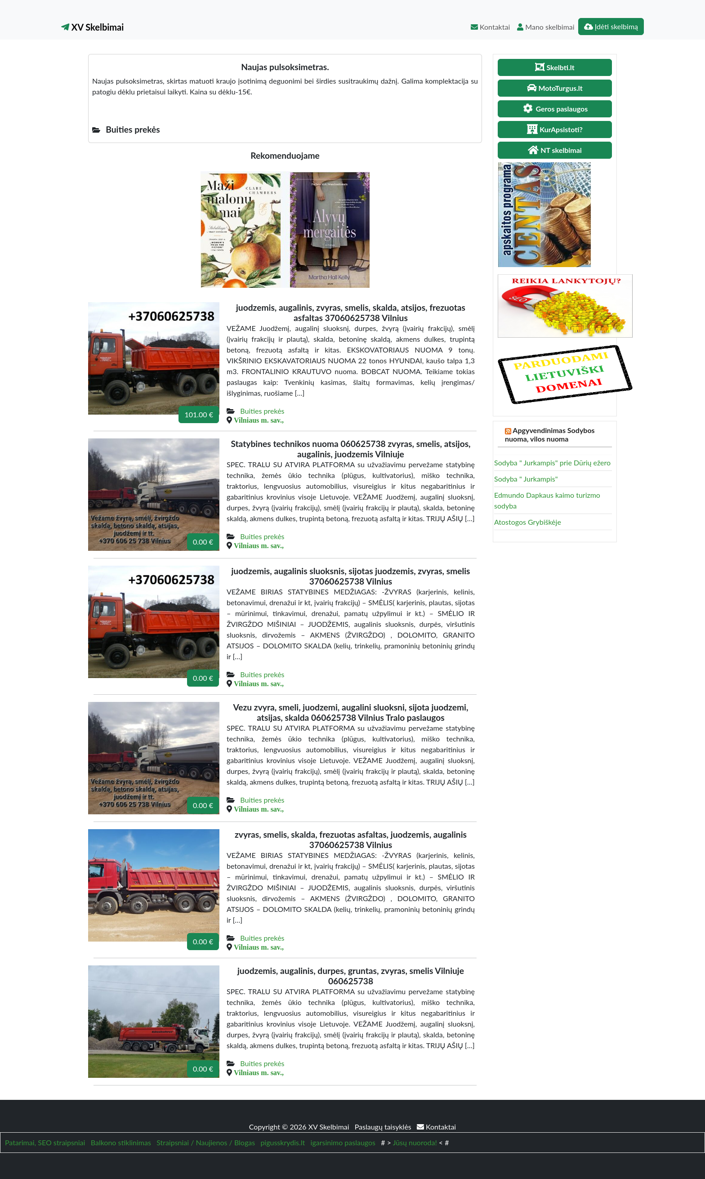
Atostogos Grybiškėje (527, 522)
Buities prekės (262, 410)
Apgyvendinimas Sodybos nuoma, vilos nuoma (550, 434)
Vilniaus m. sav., (259, 420)
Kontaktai (490, 26)
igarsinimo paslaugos (343, 1142)
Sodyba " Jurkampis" (526, 478)
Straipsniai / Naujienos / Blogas (205, 1142)
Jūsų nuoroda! (415, 1142)
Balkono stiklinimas (121, 1142)
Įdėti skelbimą (611, 26)
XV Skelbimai (92, 27)
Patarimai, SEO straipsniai (45, 1142)
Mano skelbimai (545, 26)
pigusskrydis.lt (282, 1142)
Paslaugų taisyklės (384, 1126)
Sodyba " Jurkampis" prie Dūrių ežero (552, 462)
